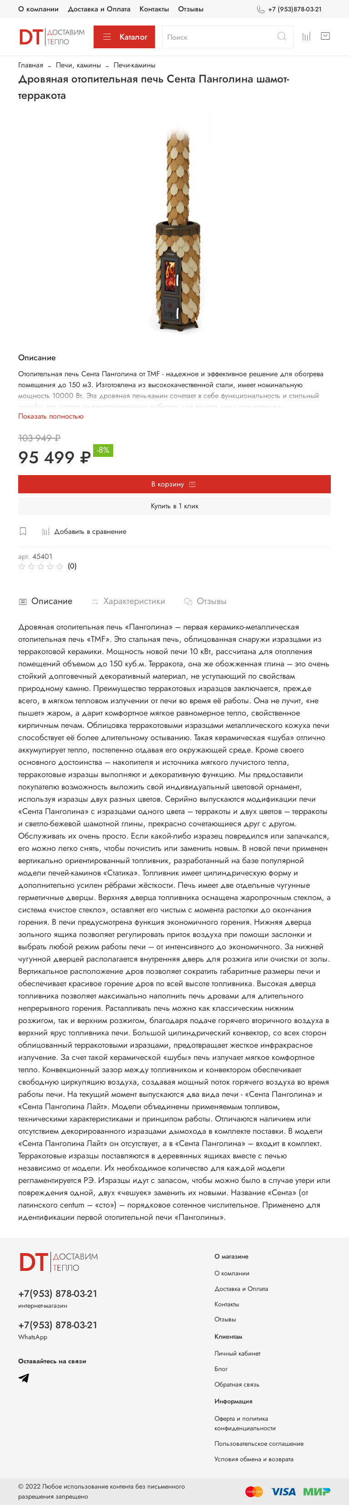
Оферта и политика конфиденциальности (245, 1423)
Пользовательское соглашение (259, 1443)
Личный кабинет (237, 1353)
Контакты (154, 9)
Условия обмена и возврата (254, 1459)
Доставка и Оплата (99, 9)
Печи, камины (78, 65)
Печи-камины (134, 65)
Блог (221, 1368)
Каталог (124, 37)
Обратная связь (236, 1384)
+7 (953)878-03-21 (289, 9)
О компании (38, 9)
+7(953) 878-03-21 (57, 1293)
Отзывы (191, 9)
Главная (30, 65)
